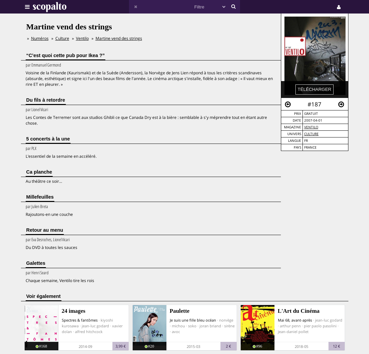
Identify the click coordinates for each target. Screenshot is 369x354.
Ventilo (311, 127)
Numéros (40, 38)
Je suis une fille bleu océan (193, 320)
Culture (311, 134)
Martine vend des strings (119, 38)
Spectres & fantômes (80, 320)
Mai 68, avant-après (295, 320)
